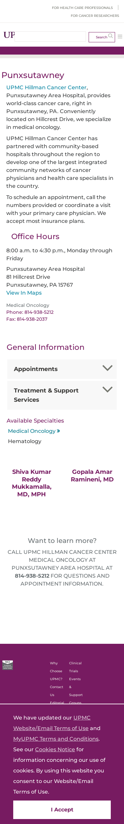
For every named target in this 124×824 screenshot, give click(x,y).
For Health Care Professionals (82, 8)
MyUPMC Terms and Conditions (56, 739)
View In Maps (24, 293)
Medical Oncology (32, 431)
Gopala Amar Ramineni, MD (92, 475)
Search (101, 37)
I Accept (62, 809)
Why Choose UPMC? (56, 671)
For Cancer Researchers (95, 16)
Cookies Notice (55, 749)
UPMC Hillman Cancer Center (46, 87)
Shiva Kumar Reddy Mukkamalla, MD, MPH (32, 483)
